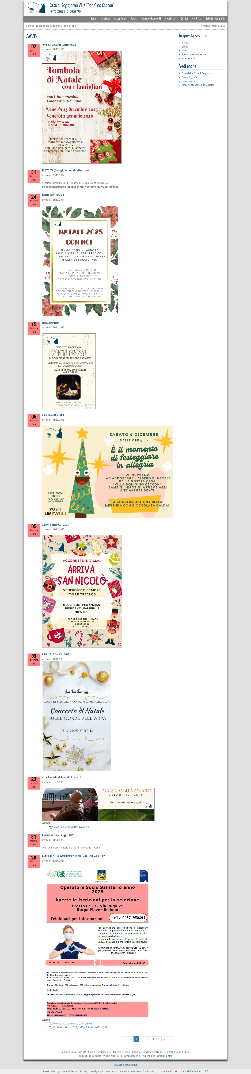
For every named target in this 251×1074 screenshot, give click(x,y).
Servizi (134, 18)
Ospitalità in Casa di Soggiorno (197, 73)
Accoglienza (120, 18)
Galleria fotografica (215, 18)
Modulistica (171, 18)
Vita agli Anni (188, 58)
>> (170, 1039)
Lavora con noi (189, 81)
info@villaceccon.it (130, 1055)
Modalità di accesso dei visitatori (198, 85)
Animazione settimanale (194, 54)
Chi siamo (105, 18)
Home (93, 18)
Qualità (184, 18)
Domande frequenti (151, 18)
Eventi (185, 46)
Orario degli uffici (190, 77)
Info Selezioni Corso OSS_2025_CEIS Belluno (73, 1027)
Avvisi (185, 43)
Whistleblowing (164, 1055)
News (185, 50)
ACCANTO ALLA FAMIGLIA (63, 826)
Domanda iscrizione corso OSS (66, 1023)
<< (124, 1039)
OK (206, 1071)
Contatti (196, 18)
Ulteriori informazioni (190, 1071)
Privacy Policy (148, 1055)
